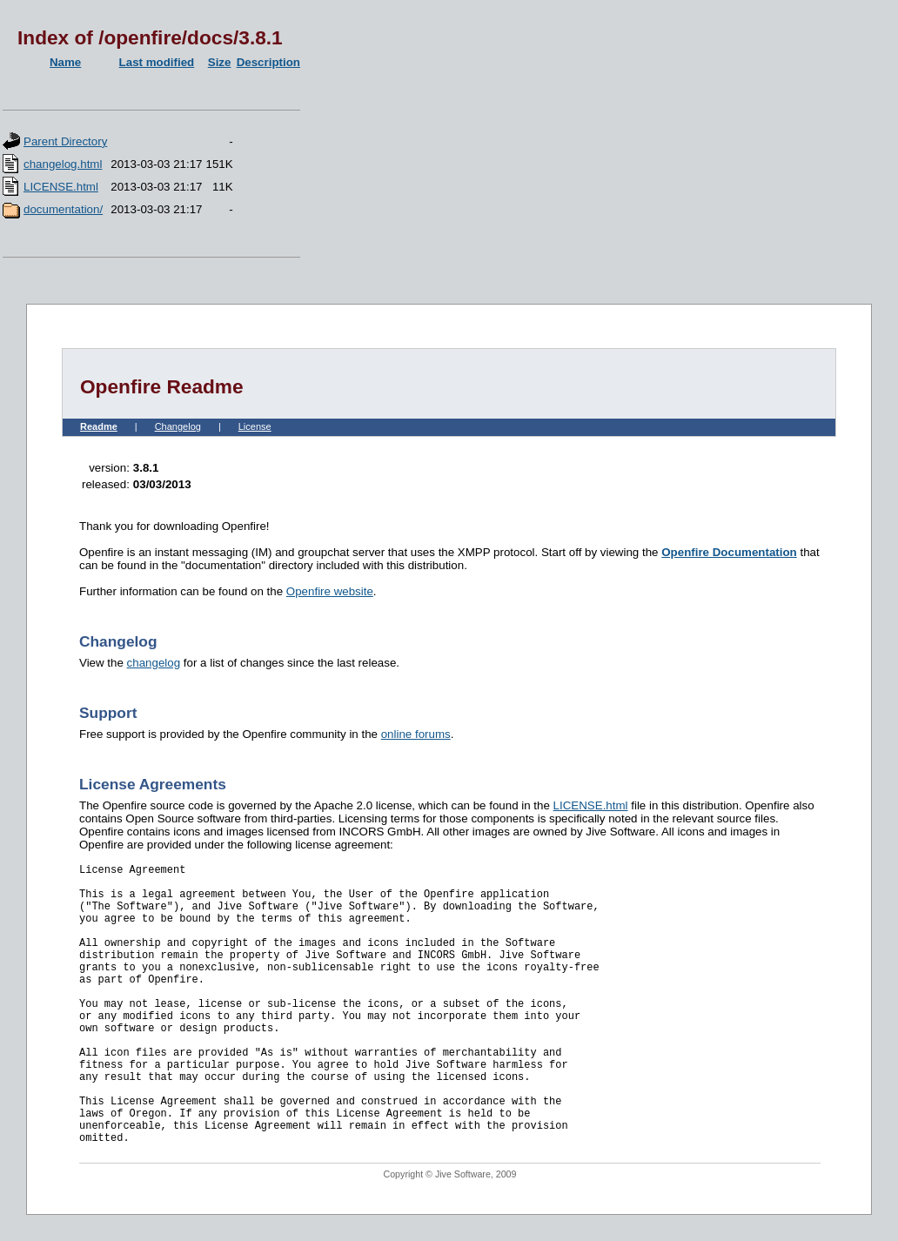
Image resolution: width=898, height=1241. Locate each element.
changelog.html (62, 164)
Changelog (178, 426)
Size (219, 62)
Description (268, 62)
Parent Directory (65, 141)
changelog (154, 662)
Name (65, 62)
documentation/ (63, 209)
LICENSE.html (60, 186)
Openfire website (329, 591)
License (254, 426)
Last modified (157, 62)
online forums (416, 734)
